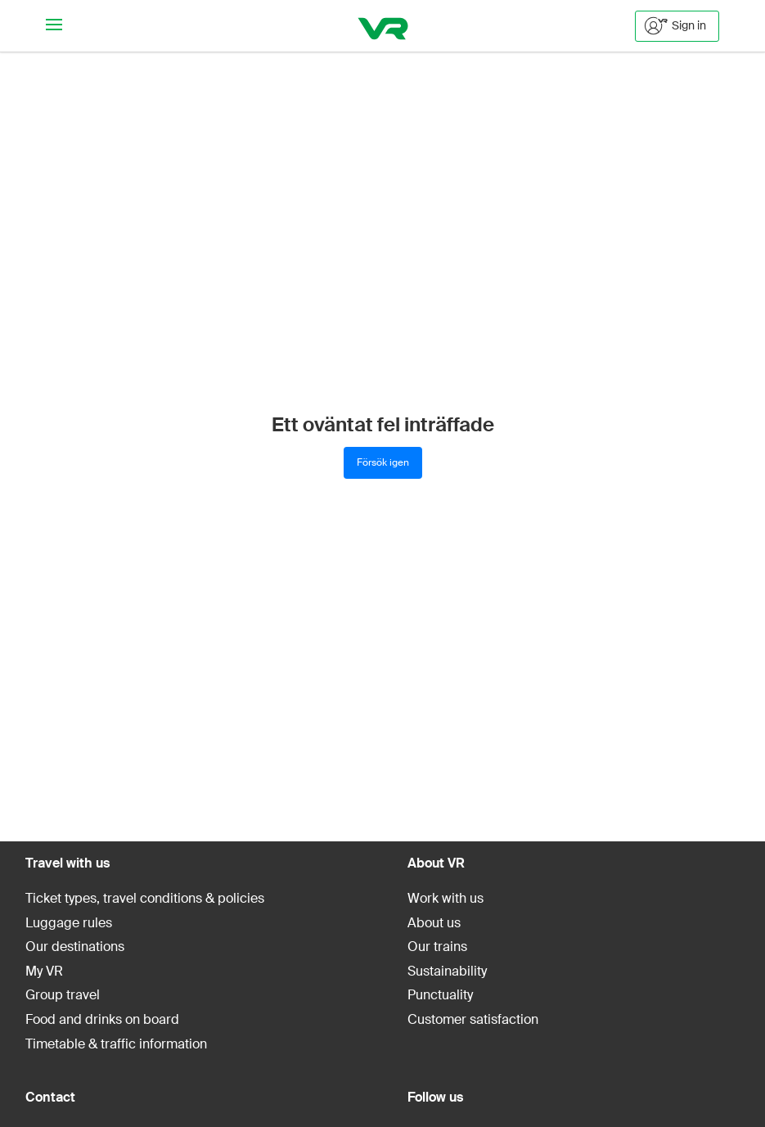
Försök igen (383, 462)
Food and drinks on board (102, 1019)
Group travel (62, 994)
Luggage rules (68, 922)
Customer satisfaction (472, 1019)
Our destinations (74, 946)
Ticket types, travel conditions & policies (144, 898)
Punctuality (440, 994)
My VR (44, 971)
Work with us (445, 898)
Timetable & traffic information (116, 1044)
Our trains (437, 946)
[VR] (382, 26)
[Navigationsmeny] (54, 25)
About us (434, 922)
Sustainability (447, 971)
